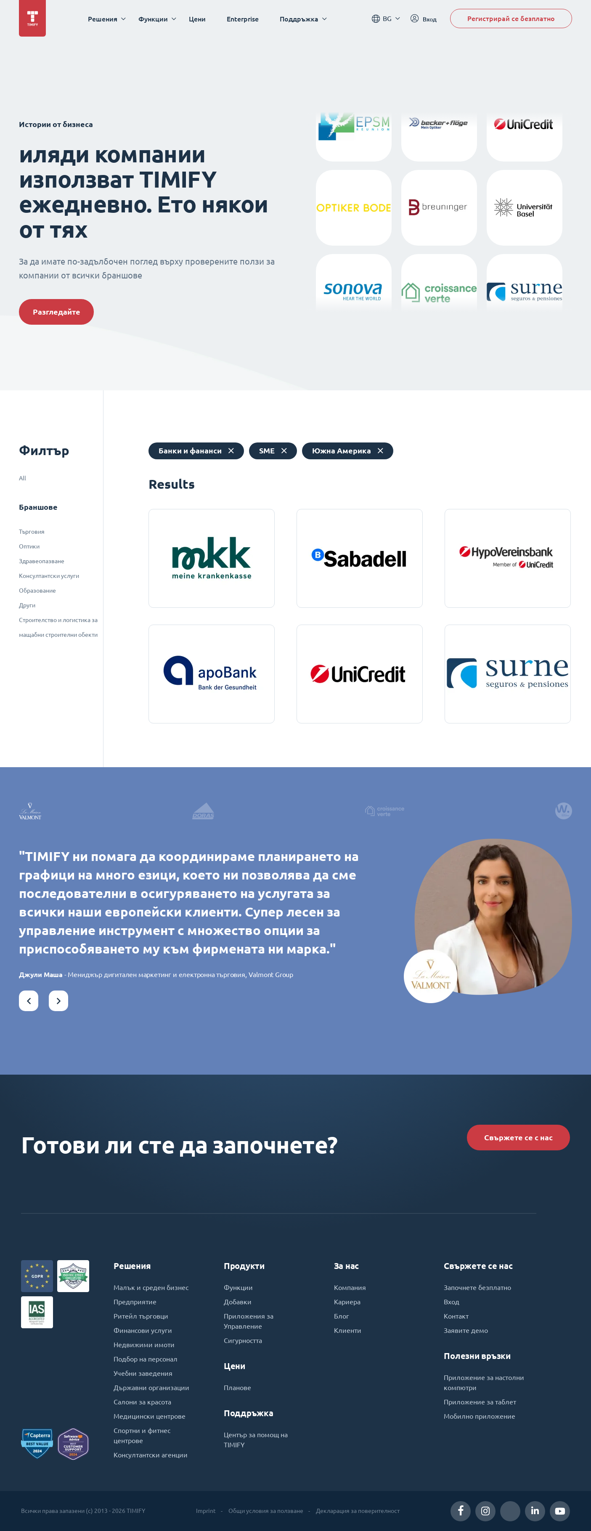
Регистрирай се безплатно (511, 18)
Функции (238, 1287)
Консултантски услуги (49, 575)
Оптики (29, 546)
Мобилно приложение (479, 1416)
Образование (37, 590)
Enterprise (243, 19)
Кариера (347, 1302)
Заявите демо (466, 1330)
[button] (28, 1001)
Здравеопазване (41, 561)
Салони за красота (142, 1402)
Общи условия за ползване (265, 1510)
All (22, 478)
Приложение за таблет (480, 1402)
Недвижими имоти (144, 1344)
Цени (197, 19)
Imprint (206, 1510)
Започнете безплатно (477, 1287)
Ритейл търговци (141, 1316)
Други (27, 605)
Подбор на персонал (146, 1359)
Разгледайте (56, 311)
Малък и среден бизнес (151, 1287)
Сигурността (243, 1340)
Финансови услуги (143, 1330)
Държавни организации (151, 1387)
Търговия (32, 531)
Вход (451, 1302)
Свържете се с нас (518, 1137)
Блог (341, 1316)
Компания (350, 1287)
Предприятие (135, 1302)
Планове (237, 1387)
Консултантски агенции (151, 1455)
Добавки (238, 1302)
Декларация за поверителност (358, 1510)
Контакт (456, 1316)
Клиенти (347, 1330)
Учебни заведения (143, 1373)
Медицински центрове (150, 1416)
